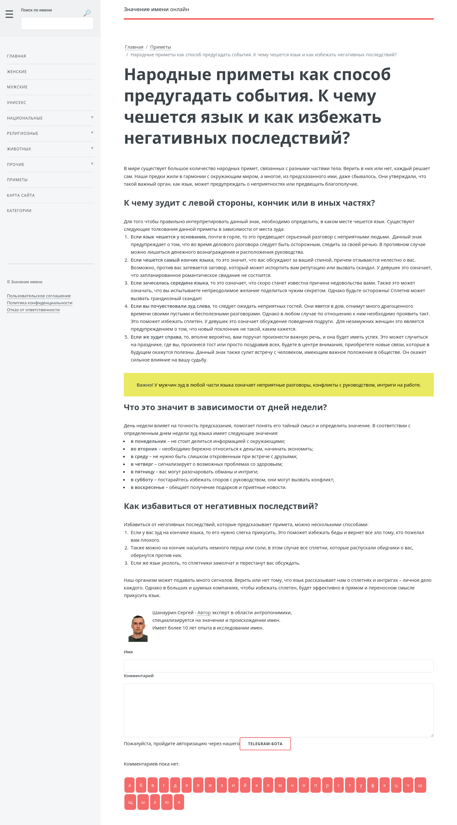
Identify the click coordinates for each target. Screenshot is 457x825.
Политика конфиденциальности (39, 303)
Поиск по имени (36, 9)
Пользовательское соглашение (39, 296)
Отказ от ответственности (33, 310)
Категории (19, 210)
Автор (204, 612)
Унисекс (16, 102)
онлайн (156, 9)
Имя (128, 652)
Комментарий (139, 675)
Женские (17, 71)
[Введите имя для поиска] (57, 23)
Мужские (17, 86)
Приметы (160, 47)
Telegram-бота (265, 743)
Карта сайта (21, 195)
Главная (134, 47)
